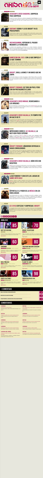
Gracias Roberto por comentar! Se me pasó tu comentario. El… (32, 310)
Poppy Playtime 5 (6, 278)
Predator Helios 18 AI (28, 278)
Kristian (3, 129)
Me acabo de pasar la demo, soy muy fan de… (30, 322)
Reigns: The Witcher (28, 230)
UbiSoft (32, 136)
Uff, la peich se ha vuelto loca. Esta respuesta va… (31, 316)
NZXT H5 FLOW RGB (6, 230)
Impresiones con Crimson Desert (6, 307)
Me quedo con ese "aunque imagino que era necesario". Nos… (10, 323)
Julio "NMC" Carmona (4, 144)
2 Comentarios (5, 113)
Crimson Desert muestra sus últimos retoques (30, 327)
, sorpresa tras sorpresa (24, 15)
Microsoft (11, 181)
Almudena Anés (4, 41)
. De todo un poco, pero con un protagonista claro (25, 88)
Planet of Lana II (27, 262)
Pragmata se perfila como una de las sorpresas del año (10, 315)
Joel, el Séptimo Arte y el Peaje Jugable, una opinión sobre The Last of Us (32, 308)
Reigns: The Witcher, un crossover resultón (8, 292)
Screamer (4, 247)
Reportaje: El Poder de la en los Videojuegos (25, 192)
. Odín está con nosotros (25, 162)
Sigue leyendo (25, 236)
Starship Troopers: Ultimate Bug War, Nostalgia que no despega (11, 298)
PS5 (20, 137)
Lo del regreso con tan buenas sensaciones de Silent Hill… (32, 334)
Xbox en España (23, 135)
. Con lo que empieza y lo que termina (25, 58)
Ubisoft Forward (34, 105)
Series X (17, 137)
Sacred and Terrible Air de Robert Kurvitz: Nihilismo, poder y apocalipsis (10, 334)
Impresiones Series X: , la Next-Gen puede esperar (24, 132)
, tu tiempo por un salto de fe (25, 116)
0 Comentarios (6, 27)
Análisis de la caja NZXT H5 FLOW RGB (7, 295)
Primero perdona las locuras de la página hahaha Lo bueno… (9, 317)
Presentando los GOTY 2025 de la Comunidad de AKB (31, 333)
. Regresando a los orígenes (24, 102)
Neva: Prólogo (5, 262)
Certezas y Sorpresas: (25, 206)
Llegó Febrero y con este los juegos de (24, 177)
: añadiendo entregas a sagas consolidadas (25, 147)
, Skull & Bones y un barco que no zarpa (25, 73)
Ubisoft (11, 165)
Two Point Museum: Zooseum (30, 247)
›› (15, 216)
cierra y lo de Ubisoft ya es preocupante (23, 30)
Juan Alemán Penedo (4, 189)
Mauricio (3, 12)
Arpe (2, 113)
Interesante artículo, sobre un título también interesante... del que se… (10, 309)
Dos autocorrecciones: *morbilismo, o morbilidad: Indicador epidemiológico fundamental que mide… (10, 336)
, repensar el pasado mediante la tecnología (23, 44)
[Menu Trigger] (39, 2)
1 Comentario (6, 12)
